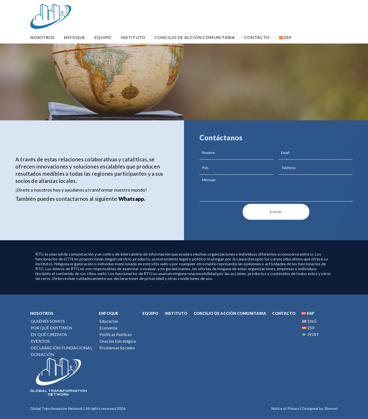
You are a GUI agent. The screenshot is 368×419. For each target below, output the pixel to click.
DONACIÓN (43, 354)
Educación (108, 321)
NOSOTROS (42, 313)
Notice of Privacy (285, 408)
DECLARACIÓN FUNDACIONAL (61, 347)
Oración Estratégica (117, 341)
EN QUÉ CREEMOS (49, 334)
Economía (108, 327)
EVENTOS (40, 341)
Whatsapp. (132, 198)
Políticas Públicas (115, 334)
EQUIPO (150, 313)
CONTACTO (283, 313)
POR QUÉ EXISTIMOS (51, 327)
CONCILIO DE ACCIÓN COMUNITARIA (230, 313)
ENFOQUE (108, 313)
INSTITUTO (176, 313)
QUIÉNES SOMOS (48, 321)
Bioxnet (331, 408)
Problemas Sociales (117, 347)
